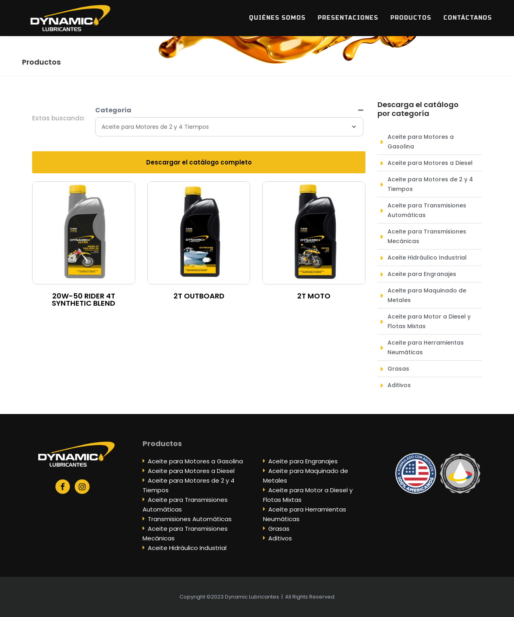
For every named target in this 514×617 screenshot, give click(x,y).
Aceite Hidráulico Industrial (187, 548)
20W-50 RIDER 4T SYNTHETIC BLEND (83, 299)
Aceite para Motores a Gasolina (195, 461)
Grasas (279, 528)
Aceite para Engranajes (303, 461)
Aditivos (280, 538)
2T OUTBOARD (198, 296)
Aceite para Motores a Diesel (191, 471)
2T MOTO (313, 296)
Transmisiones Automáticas (190, 519)
